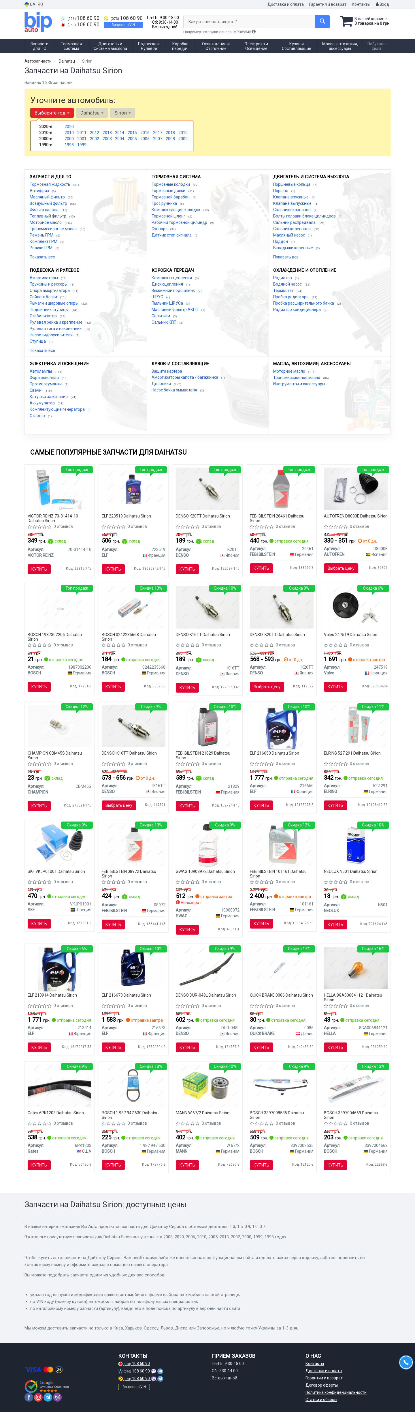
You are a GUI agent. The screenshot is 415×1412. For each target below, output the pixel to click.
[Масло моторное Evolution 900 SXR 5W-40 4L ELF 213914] (59, 969)
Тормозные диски (169, 190)
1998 (69, 144)
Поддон (281, 241)
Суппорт (160, 228)
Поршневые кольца (292, 184)
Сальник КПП (164, 322)
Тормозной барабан (171, 197)
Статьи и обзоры (321, 1399)
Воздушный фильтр (49, 203)
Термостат (284, 290)
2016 (145, 132)
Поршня (281, 190)
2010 (69, 132)
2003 (107, 138)
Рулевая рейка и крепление (56, 322)
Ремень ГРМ (42, 235)
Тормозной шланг (169, 216)
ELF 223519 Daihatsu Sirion (126, 516)
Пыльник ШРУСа (168, 303)
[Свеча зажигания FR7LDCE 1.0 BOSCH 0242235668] (133, 607)
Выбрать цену (341, 568)
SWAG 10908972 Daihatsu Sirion (205, 871)
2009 (183, 138)
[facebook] (28, 1397)
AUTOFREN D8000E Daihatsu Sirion (356, 516)
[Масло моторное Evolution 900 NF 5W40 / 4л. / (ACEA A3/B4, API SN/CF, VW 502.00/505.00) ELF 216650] (282, 726)
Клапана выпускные (292, 203)
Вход (382, 4)
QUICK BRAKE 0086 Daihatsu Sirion (281, 995)
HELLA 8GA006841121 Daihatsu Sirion (353, 997)
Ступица (38, 341)
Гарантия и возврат (327, 4)
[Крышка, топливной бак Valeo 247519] (356, 608)
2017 (157, 132)
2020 (69, 126)
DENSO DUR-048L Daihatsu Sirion (206, 995)
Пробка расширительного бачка (304, 303)
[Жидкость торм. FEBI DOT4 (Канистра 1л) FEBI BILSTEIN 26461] (282, 488)
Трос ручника (165, 203)
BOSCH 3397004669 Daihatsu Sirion (351, 1115)
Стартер (38, 415)
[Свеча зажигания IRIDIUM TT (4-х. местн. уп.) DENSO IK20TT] (282, 607)
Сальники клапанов (292, 209)
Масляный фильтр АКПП (175, 309)
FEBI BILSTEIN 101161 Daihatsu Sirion (278, 873)
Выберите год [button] (52, 113)
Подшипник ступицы (49, 309)
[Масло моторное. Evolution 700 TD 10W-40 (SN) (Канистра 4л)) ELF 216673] (133, 967)
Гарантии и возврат (324, 1378)
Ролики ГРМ (41, 247)
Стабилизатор (44, 316)
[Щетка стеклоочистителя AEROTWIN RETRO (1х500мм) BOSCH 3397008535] (282, 1085)
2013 (107, 132)
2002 (94, 138)
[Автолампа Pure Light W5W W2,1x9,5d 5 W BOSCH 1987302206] (59, 608)
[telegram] (48, 1397)
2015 (132, 132)
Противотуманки (46, 384)
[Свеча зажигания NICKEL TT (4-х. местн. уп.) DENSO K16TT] (207, 607)
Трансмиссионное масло (54, 228)
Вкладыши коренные (293, 247)
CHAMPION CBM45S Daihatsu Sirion (55, 755)
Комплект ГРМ (44, 241)
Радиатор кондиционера (297, 309)
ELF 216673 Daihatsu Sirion (126, 995)
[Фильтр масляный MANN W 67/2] (207, 1085)
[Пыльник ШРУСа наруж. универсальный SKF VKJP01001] (59, 844)
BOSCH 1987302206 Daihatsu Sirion (55, 636)
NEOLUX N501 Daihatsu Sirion (351, 871)
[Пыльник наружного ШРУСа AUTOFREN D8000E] (356, 488)
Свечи (36, 390)
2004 (119, 138)
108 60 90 (80, 18)
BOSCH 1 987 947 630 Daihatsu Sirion (130, 1115)
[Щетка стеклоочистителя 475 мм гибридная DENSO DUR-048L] (207, 969)
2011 (81, 132)
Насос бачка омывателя (175, 390)
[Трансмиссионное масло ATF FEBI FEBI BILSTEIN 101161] (282, 844)
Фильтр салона (44, 209)
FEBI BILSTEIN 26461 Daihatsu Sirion (277, 518)
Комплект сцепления (172, 277)
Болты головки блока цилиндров (305, 216)
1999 (81, 144)
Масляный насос (289, 235)
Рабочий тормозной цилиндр (180, 222)
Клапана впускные (291, 197)
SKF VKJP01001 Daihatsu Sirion (56, 871)
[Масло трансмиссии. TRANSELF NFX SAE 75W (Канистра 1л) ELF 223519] (133, 487)
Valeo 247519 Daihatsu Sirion (350, 634)
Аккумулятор (43, 403)
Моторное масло (46, 222)
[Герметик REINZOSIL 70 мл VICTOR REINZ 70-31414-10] (59, 489)
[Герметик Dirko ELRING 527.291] (356, 725)
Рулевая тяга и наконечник (56, 328)
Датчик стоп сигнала (172, 235)
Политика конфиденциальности (336, 1392)
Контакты (361, 4)
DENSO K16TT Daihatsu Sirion (203, 634)
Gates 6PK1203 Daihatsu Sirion (56, 1113)
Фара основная (45, 377)
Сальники (161, 316)
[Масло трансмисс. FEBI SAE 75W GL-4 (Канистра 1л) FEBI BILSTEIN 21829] (207, 726)
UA (29, 4)
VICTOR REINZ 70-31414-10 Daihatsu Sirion (53, 518)
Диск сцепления (168, 284)
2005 (132, 138)
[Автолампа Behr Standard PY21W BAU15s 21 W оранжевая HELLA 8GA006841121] (356, 967)
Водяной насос (288, 284)
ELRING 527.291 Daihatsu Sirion (352, 753)
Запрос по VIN (123, 25)
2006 (145, 138)
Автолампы (41, 371)
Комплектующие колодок (176, 209)
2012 (94, 132)
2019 (183, 132)
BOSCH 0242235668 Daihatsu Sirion (129, 636)
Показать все (42, 257)
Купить (39, 569)
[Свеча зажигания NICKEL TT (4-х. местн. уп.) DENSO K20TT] (207, 488)
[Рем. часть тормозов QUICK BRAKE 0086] (282, 967)
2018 (170, 132)
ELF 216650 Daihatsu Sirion (274, 753)
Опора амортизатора (50, 290)
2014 (119, 132)
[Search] (322, 21)
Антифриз (40, 190)
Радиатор (283, 277)
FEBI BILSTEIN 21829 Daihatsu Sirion (203, 755)
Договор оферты (321, 1385)
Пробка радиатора (291, 297)
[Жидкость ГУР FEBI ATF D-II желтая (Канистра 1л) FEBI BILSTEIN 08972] (133, 844)
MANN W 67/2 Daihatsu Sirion (202, 1113)
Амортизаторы (44, 277)
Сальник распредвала (294, 222)
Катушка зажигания (49, 396)
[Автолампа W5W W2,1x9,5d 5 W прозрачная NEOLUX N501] (355, 845)
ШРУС (158, 297)
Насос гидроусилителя (51, 335)
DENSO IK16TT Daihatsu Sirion (129, 753)
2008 (170, 138)
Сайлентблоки (44, 297)
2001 (81, 138)
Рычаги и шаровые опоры (54, 303)
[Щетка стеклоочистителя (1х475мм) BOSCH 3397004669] (356, 1085)
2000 (69, 138)
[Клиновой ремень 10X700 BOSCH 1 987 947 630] (133, 1085)
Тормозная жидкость (50, 184)
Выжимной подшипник (174, 290)
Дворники (162, 383)
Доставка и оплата (285, 4)
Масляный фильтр (48, 197)
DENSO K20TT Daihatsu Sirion (203, 516)
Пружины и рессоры (49, 284)
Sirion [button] (122, 113)
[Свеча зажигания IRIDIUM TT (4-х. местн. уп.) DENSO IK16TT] (133, 725)
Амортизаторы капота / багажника (185, 377)
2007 (157, 138)
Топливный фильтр (48, 216)
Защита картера (167, 371)
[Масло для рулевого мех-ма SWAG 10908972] (207, 845)
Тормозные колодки (171, 184)
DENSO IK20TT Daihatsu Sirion (277, 634)
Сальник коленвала (292, 228)
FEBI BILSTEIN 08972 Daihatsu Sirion (129, 873)
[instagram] (38, 1397)
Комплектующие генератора (58, 409)
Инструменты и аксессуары (299, 384)
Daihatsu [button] (91, 113)
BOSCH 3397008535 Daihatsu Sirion (277, 1115)
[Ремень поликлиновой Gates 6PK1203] (59, 1085)
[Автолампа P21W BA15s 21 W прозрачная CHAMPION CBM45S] (59, 725)
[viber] (57, 1397)
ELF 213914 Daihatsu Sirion (52, 995)
